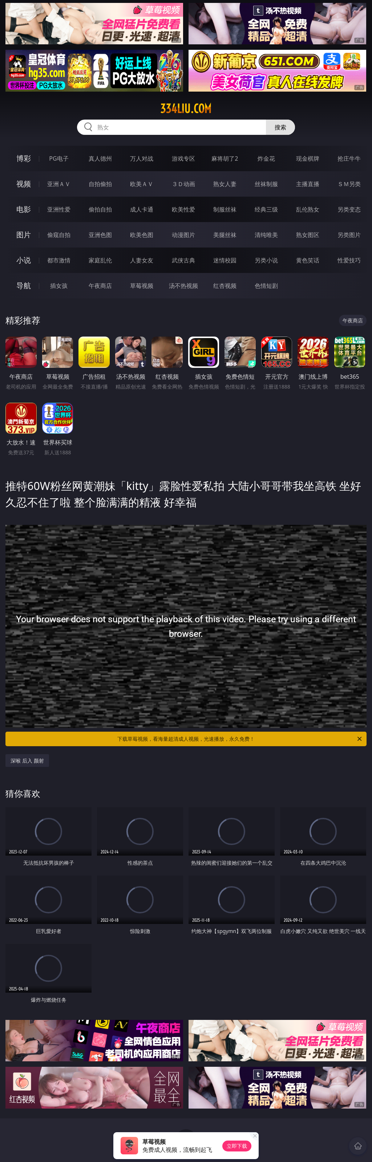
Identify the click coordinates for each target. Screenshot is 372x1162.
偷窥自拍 (58, 235)
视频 (23, 184)
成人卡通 (141, 209)
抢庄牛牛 (349, 158)
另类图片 (349, 235)
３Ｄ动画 (183, 184)
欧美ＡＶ (141, 184)
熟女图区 (307, 235)
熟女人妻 (224, 184)
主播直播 (307, 184)
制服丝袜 (224, 209)
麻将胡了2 (224, 158)
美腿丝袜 (224, 235)
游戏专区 (183, 158)
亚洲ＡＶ (58, 184)
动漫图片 (183, 235)
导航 (23, 285)
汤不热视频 (183, 286)
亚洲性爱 (58, 209)
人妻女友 (141, 260)
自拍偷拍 (100, 184)
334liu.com (185, 108)
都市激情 (58, 260)
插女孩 (59, 286)
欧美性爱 (183, 209)
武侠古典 (183, 260)
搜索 (280, 127)
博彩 (23, 158)
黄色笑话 (307, 260)
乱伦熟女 (307, 209)
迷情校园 (224, 260)
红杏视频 (224, 286)
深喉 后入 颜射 (27, 760)
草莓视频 (141, 286)
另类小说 (266, 260)
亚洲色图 (100, 235)
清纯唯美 (266, 235)
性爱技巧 (349, 260)
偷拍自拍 (100, 209)
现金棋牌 (307, 158)
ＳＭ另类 (349, 184)
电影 (23, 209)
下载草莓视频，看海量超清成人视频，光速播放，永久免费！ (240, 739)
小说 (23, 260)
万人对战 (141, 158)
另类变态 (349, 209)
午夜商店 (100, 286)
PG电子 (58, 158)
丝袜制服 (266, 184)
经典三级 (266, 209)
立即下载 (237, 1145)
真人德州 (100, 158)
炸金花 (266, 158)
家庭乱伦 (100, 260)
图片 (23, 235)
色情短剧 (266, 286)
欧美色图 (141, 235)
